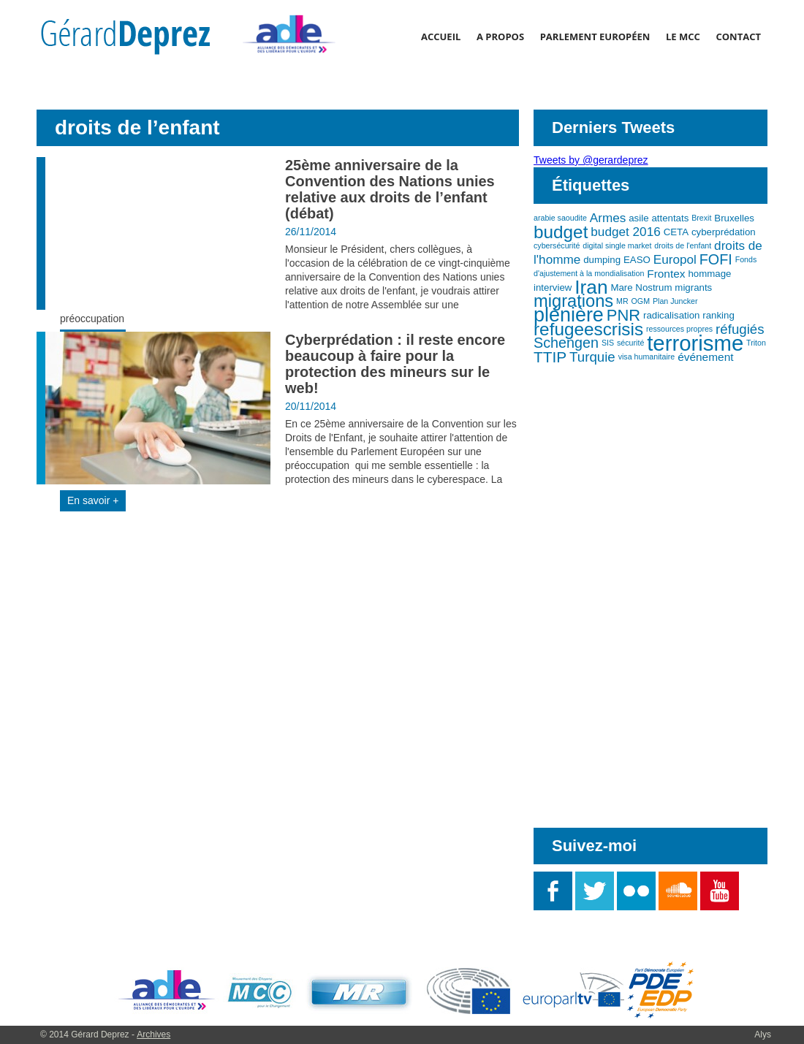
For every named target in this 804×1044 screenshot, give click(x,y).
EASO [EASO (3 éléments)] (637, 259)
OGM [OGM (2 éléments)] (641, 301)
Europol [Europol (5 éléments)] (675, 259)
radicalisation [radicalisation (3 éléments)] (671, 315)
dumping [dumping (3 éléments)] (602, 259)
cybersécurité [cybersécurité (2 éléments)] (557, 245)
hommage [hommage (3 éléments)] (709, 273)
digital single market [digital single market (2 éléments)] (617, 245)
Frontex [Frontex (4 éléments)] (666, 273)
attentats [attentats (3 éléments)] (670, 218)
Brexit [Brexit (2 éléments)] (701, 217)
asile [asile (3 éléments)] (638, 218)
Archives (153, 1034)
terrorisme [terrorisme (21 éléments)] (695, 343)
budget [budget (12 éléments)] (561, 232)
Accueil (440, 36)
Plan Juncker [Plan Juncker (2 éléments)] (675, 301)
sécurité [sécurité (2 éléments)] (630, 342)
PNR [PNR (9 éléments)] (623, 315)
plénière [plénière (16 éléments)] (569, 315)
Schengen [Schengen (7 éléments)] (566, 343)
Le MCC (683, 36)
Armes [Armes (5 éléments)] (608, 217)
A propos (500, 36)
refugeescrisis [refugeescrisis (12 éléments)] (588, 329)
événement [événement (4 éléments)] (705, 357)
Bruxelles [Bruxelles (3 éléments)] (734, 218)
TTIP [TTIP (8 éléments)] (550, 356)
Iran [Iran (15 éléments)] (590, 287)
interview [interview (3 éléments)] (553, 287)
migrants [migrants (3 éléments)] (693, 287)
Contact (738, 36)
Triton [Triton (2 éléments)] (756, 342)
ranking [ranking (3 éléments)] (718, 315)
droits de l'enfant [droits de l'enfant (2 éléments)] (682, 245)
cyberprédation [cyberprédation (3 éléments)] (723, 231)
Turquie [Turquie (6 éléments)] (592, 357)
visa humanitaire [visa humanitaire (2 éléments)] (646, 356)
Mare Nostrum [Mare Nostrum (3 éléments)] (641, 287)
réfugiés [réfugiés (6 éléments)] (740, 329)
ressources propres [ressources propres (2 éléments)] (679, 328)
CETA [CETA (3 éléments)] (676, 231)
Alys (762, 1034)
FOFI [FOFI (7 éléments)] (715, 259)
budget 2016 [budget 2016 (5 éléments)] (625, 231)
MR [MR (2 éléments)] (622, 301)
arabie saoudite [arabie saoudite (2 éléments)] (560, 217)
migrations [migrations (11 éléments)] (573, 301)
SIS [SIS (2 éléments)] (608, 342)
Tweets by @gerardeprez (591, 160)
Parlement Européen (595, 36)
